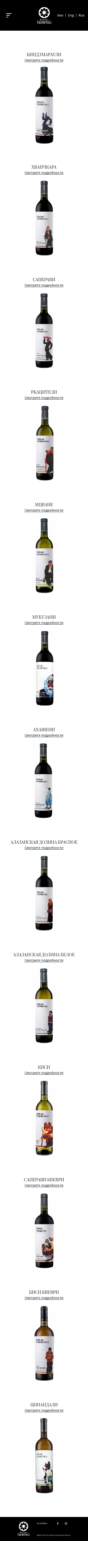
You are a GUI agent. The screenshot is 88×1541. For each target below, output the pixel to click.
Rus (81, 15)
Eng (71, 15)
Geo (60, 15)
